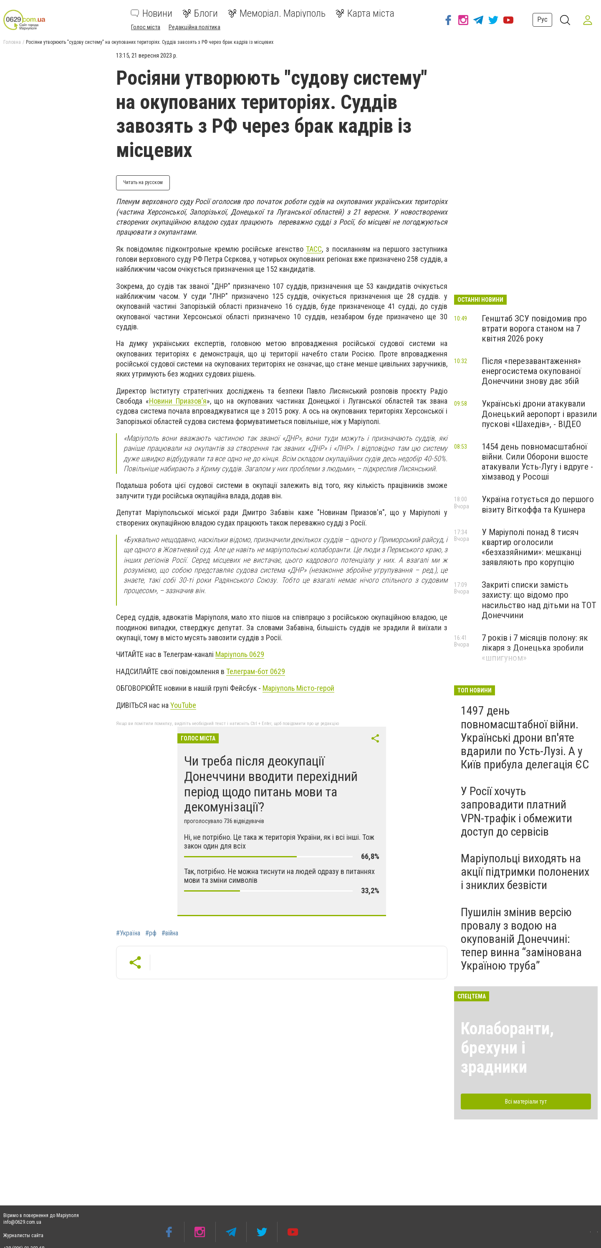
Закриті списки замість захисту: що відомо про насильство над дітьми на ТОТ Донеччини (539, 600)
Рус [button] (541, 19)
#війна (170, 933)
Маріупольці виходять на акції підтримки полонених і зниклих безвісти (525, 871)
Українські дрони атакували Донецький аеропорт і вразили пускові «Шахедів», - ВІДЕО (539, 414)
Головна (12, 42)
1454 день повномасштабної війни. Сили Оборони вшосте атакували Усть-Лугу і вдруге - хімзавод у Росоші (537, 462)
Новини (151, 13)
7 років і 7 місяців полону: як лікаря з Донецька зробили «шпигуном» (535, 648)
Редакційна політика (194, 27)
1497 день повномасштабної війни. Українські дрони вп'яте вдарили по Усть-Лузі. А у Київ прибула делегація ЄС (525, 737)
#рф (151, 933)
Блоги (200, 13)
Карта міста (365, 13)
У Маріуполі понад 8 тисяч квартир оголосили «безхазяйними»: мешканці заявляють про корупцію (531, 547)
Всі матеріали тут (526, 1101)
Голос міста (145, 27)
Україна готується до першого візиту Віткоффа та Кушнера (538, 504)
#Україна (128, 933)
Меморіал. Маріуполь (277, 13)
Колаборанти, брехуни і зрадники (507, 1048)
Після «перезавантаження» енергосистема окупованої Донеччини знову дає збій (531, 371)
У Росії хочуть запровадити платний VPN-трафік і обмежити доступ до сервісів (516, 811)
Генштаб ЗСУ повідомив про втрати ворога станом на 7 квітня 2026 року (534, 328)
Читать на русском (143, 182)
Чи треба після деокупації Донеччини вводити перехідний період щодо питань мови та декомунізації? (271, 784)
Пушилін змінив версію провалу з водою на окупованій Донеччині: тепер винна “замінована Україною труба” (521, 939)
